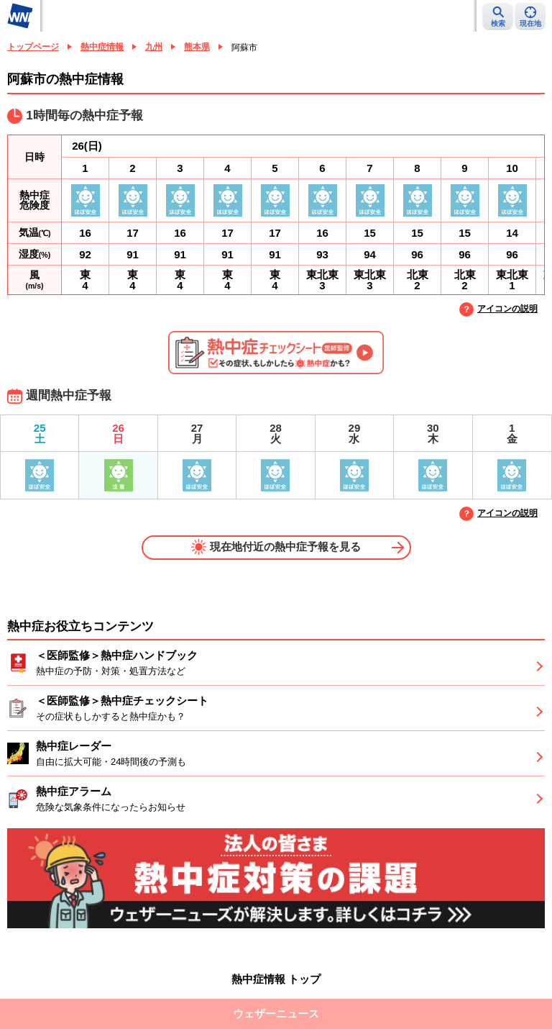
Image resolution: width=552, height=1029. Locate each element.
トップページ (33, 47)
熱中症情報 (102, 47)
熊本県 (197, 47)
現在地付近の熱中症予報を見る (276, 547)
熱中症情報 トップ (276, 979)
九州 (153, 47)
